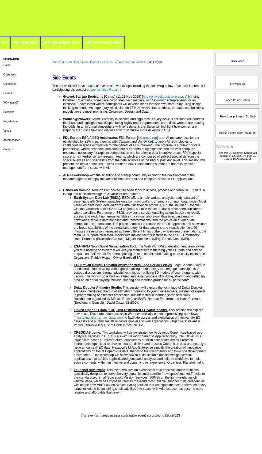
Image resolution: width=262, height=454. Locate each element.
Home (6, 65)
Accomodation (12, 140)
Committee (9, 83)
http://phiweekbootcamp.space (164, 96)
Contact (8, 149)
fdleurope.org (147, 138)
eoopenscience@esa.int (104, 89)
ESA (5, 42)
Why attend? (10, 102)
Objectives (9, 74)
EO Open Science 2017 (61, 42)
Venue (7, 130)
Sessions (8, 111)
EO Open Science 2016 (103, 42)
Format (7, 93)
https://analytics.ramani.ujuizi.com (98, 317)
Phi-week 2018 (25, 42)
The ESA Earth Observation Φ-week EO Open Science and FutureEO (97, 62)
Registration (10, 121)
